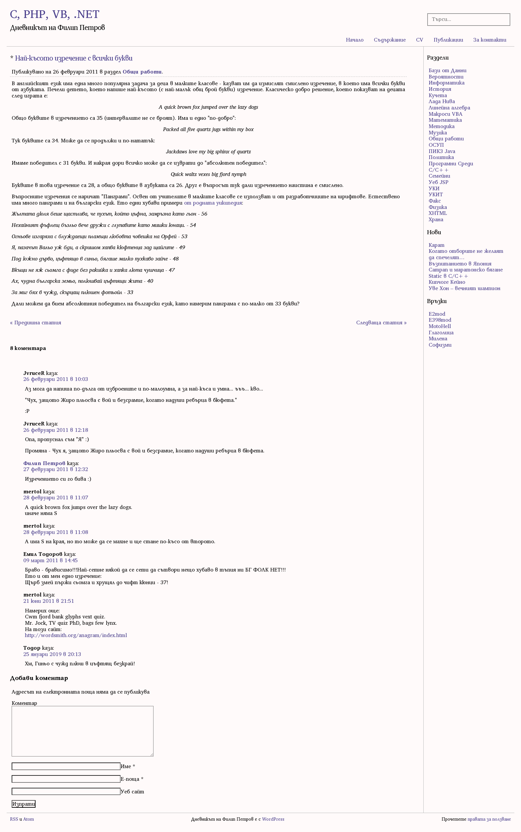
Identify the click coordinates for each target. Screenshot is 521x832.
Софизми (440, 344)
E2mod (437, 313)
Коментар (24, 703)
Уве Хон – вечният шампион (464, 288)
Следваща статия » (381, 322)
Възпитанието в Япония (460, 263)
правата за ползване (489, 819)
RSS (14, 819)
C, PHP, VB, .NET (54, 14)
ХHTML (438, 213)
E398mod (440, 319)
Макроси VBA (446, 113)
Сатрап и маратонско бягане (466, 269)
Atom (28, 819)
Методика (442, 126)
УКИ (434, 188)
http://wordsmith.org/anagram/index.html (76, 635)
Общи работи (142, 71)
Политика (441, 157)
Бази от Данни (448, 70)
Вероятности (446, 76)
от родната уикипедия (213, 202)
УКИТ (436, 194)
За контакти (489, 39)
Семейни (439, 175)
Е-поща (130, 778)
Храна (436, 219)
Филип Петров (44, 463)
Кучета (438, 95)
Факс (435, 200)
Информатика (447, 82)
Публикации (448, 39)
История (440, 88)
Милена (438, 338)
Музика (438, 132)
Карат (437, 245)
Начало (355, 39)
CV (419, 39)
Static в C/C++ (449, 275)
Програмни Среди (451, 163)
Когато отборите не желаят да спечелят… (466, 254)
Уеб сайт (132, 791)
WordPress (273, 819)
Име (126, 766)
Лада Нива (442, 101)
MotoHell (440, 326)
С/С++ (439, 169)
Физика (438, 207)
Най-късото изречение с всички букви (73, 58)
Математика (445, 119)
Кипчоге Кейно (447, 281)
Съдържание (390, 39)
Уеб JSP (439, 182)
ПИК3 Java (442, 151)
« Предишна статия (35, 322)
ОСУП (436, 144)
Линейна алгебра (449, 107)
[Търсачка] (465, 19)
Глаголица (441, 332)
